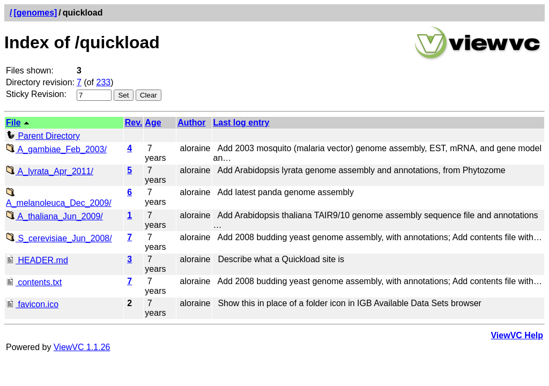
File (13, 122)
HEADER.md (37, 260)
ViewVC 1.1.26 (82, 347)
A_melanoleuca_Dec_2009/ (59, 198)
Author (191, 122)
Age (153, 122)
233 (104, 82)
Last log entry (241, 122)
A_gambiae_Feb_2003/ (56, 149)
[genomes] (35, 12)
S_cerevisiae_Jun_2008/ (59, 238)
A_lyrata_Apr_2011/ (49, 171)
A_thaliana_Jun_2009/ (54, 216)
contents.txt (34, 282)
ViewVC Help (517, 335)
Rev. (134, 122)
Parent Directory (43, 135)
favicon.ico (32, 304)
